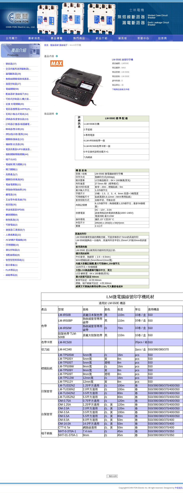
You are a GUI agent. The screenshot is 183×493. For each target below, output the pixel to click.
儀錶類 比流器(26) (15, 144)
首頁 (46, 45)
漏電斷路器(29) (13, 74)
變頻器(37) (11, 63)
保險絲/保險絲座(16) (16, 189)
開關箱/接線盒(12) (15, 139)
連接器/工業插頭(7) (15, 229)
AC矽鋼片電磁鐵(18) (16, 240)
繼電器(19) (11, 194)
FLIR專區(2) (12, 270)
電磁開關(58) (12, 89)
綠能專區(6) (12, 275)
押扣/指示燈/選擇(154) (17, 134)
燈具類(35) (11, 204)
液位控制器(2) (13, 250)
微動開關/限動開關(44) (17, 154)
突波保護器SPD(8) (15, 209)
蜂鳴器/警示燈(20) (15, 129)
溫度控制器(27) (13, 84)
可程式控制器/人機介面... (18, 99)
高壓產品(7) (12, 174)
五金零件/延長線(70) (16, 199)
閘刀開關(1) (12, 169)
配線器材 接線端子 (59, 45)
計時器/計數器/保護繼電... (18, 124)
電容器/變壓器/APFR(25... (19, 109)
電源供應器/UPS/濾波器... (19, 149)
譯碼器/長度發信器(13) (17, 119)
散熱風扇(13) (12, 219)
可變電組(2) (12, 224)
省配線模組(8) (13, 255)
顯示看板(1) (12, 265)
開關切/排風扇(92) (15, 179)
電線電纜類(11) (13, 184)
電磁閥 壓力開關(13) (16, 164)
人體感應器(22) (13, 234)
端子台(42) (11, 159)
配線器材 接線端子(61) (17, 94)
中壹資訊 (178, 488)
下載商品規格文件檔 (120, 89)
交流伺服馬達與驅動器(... (18, 68)
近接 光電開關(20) (15, 104)
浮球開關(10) (12, 245)
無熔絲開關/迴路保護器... (18, 79)
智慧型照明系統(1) (15, 260)
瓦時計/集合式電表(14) (17, 114)
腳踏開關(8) (12, 214)
